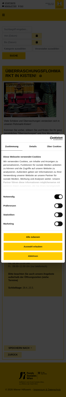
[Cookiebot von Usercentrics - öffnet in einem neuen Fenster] (50, 138)
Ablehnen (33, 256)
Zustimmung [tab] (11, 146)
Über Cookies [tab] (54, 146)
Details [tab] (33, 146)
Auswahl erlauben (33, 246)
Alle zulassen (33, 237)
